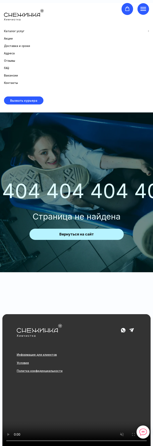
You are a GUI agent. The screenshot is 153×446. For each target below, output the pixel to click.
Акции (8, 38)
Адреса (9, 53)
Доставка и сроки (17, 46)
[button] (127, 8)
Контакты (11, 82)
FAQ (6, 68)
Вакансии (11, 75)
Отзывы (9, 60)
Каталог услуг (14, 31)
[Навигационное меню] (143, 9)
